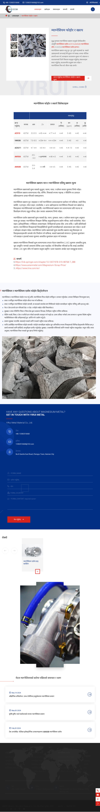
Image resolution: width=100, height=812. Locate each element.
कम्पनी (65, 9)
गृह (9, 16)
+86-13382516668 (12, 3)
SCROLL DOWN (80, 87)
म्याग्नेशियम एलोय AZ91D (65, 44)
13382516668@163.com (34, 3)
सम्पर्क (72, 9)
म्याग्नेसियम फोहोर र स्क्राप (29, 16)
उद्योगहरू (47, 9)
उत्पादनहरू (37, 9)
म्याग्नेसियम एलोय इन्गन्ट (70, 47)
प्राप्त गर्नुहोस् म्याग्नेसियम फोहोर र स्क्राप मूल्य (72, 78)
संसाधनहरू (56, 9)
